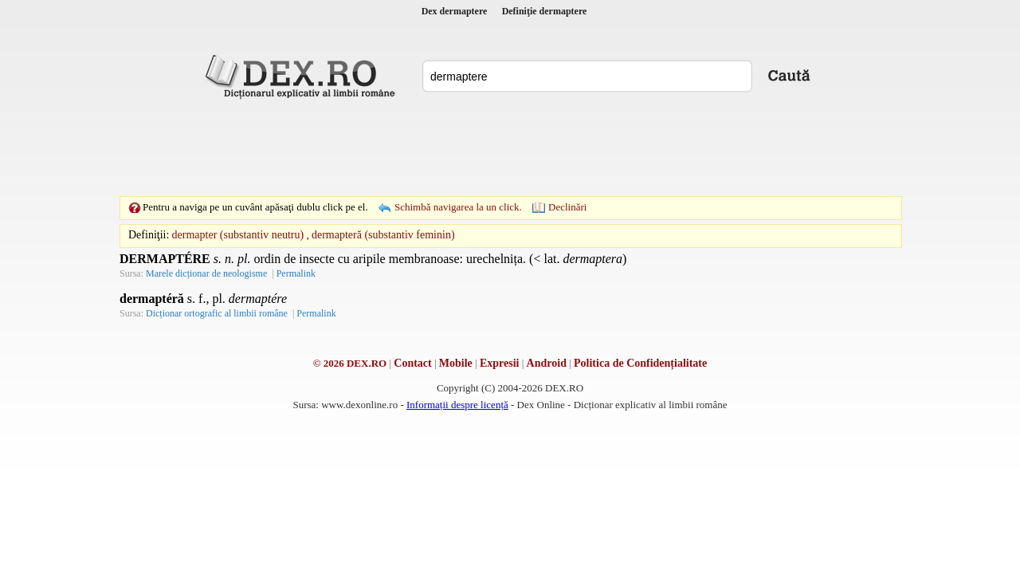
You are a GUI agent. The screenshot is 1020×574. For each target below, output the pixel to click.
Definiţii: (148, 235)
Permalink (296, 273)
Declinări (567, 207)
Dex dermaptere (455, 11)
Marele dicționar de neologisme (206, 273)
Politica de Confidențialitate (640, 363)
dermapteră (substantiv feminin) (383, 235)
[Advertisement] (510, 147)
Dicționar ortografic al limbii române (217, 313)
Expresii (500, 363)
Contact (412, 363)
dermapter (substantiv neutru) (238, 235)
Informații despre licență (457, 405)
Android (547, 363)
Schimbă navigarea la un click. (458, 207)
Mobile (456, 363)
